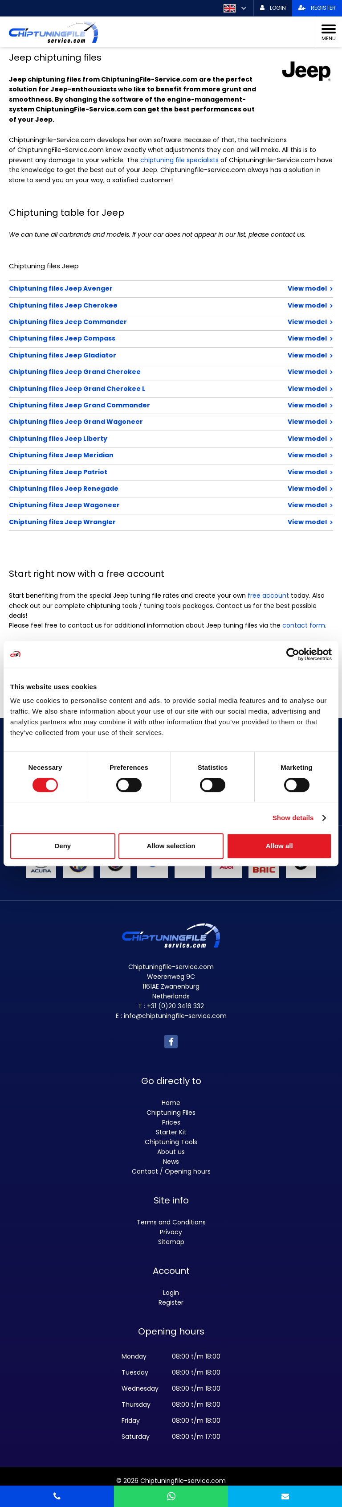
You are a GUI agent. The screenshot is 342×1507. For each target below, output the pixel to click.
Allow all (279, 846)
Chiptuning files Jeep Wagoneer (142, 505)
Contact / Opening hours (171, 1171)
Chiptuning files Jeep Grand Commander (142, 405)
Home (171, 1102)
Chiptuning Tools (171, 1141)
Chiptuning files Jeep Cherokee (142, 305)
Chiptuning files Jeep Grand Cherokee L (142, 389)
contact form (303, 625)
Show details (293, 817)
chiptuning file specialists (179, 160)
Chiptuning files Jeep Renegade (142, 488)
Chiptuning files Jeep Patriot (142, 472)
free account (268, 595)
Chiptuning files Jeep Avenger (142, 288)
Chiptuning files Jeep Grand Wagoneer (142, 422)
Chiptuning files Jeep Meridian (142, 455)
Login (171, 1292)
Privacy (171, 1232)
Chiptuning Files (171, 1112)
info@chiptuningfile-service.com (175, 1015)
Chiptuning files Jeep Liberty (142, 438)
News (171, 1161)
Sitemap (171, 1241)
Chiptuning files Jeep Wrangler (142, 522)
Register (171, 1302)
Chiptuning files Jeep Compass (142, 338)
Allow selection (171, 846)
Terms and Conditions (171, 1222)
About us (171, 1151)
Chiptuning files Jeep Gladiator (142, 355)
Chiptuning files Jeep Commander (142, 322)
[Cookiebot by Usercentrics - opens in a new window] (293, 654)
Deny (62, 846)
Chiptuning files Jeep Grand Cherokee (142, 372)
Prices (171, 1122)
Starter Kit (171, 1132)
